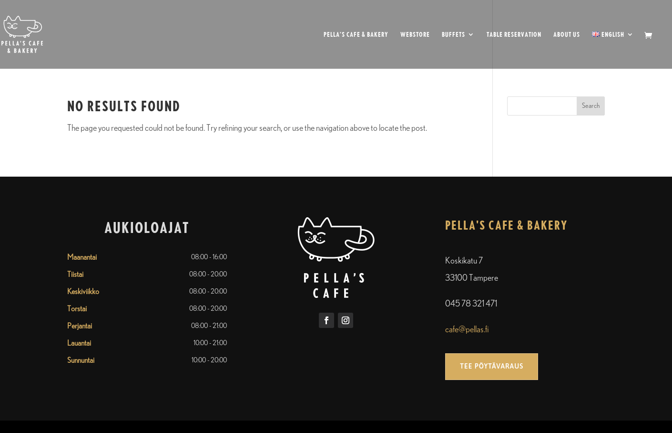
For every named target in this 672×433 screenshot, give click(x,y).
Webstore (415, 34)
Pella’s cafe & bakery (356, 34)
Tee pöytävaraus (491, 366)
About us (566, 34)
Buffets (453, 34)
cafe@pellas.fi (467, 330)
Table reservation (514, 34)
